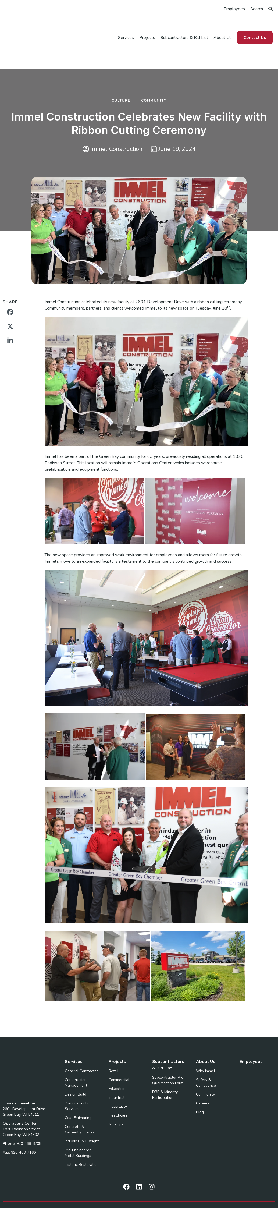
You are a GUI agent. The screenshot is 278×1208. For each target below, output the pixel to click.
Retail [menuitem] (114, 1043)
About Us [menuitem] (222, 24)
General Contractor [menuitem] (81, 1043)
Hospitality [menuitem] (118, 1078)
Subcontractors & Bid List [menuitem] (184, 24)
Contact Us (255, 24)
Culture (121, 72)
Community (154, 72)
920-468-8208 (28, 1095)
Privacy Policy (170, 1188)
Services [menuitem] (126, 24)
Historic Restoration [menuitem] (82, 1136)
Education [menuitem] (117, 1061)
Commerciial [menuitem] (119, 1052)
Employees (234, 9)
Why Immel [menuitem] (205, 1043)
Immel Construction (112, 121)
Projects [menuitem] (147, 24)
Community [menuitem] (205, 1066)
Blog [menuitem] (200, 1084)
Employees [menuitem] (251, 1034)
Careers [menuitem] (202, 1075)
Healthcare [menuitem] (118, 1087)
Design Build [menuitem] (75, 1066)
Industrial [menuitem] (116, 1069)
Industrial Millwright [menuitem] (82, 1113)
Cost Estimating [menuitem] (78, 1090)
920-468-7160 (23, 1104)
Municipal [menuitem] (117, 1096)
